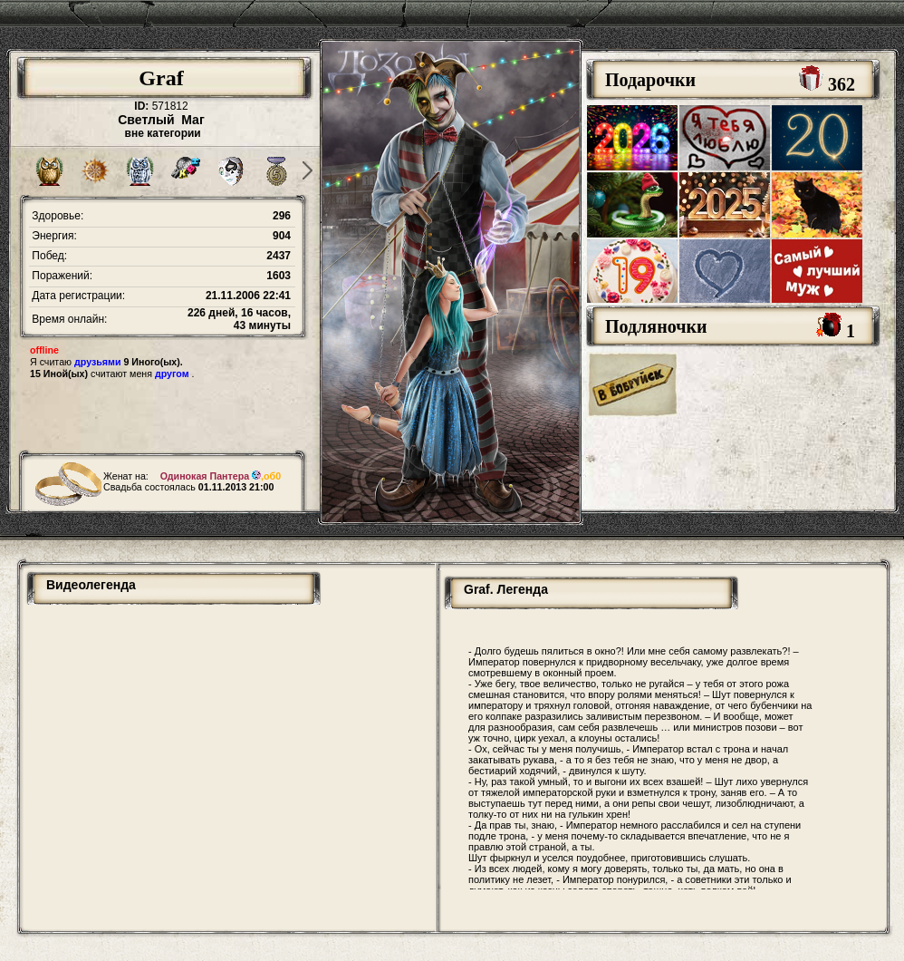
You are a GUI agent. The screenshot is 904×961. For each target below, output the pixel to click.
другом (172, 373)
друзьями (97, 361)
